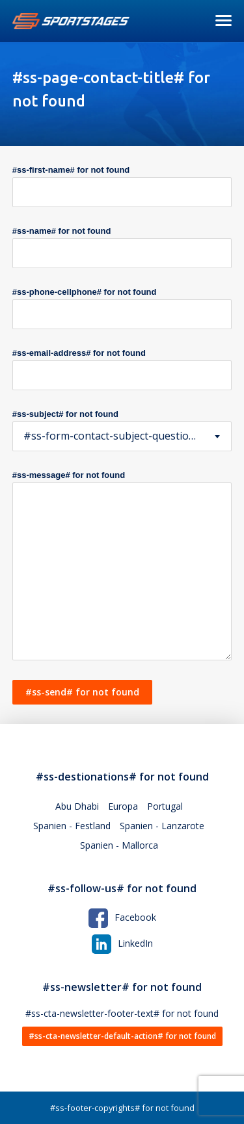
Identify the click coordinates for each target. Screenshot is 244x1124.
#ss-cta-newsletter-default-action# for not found (122, 1036)
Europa (123, 806)
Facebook (122, 917)
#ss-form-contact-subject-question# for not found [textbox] (122, 435)
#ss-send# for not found (82, 692)
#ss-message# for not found (68, 475)
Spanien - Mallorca (119, 845)
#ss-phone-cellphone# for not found (84, 292)
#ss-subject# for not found (65, 414)
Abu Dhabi (77, 806)
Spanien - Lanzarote (162, 825)
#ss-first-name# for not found (71, 170)
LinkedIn (122, 943)
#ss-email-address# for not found (79, 353)
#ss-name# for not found (61, 231)
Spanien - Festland (72, 825)
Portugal (165, 806)
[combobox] (122, 436)
